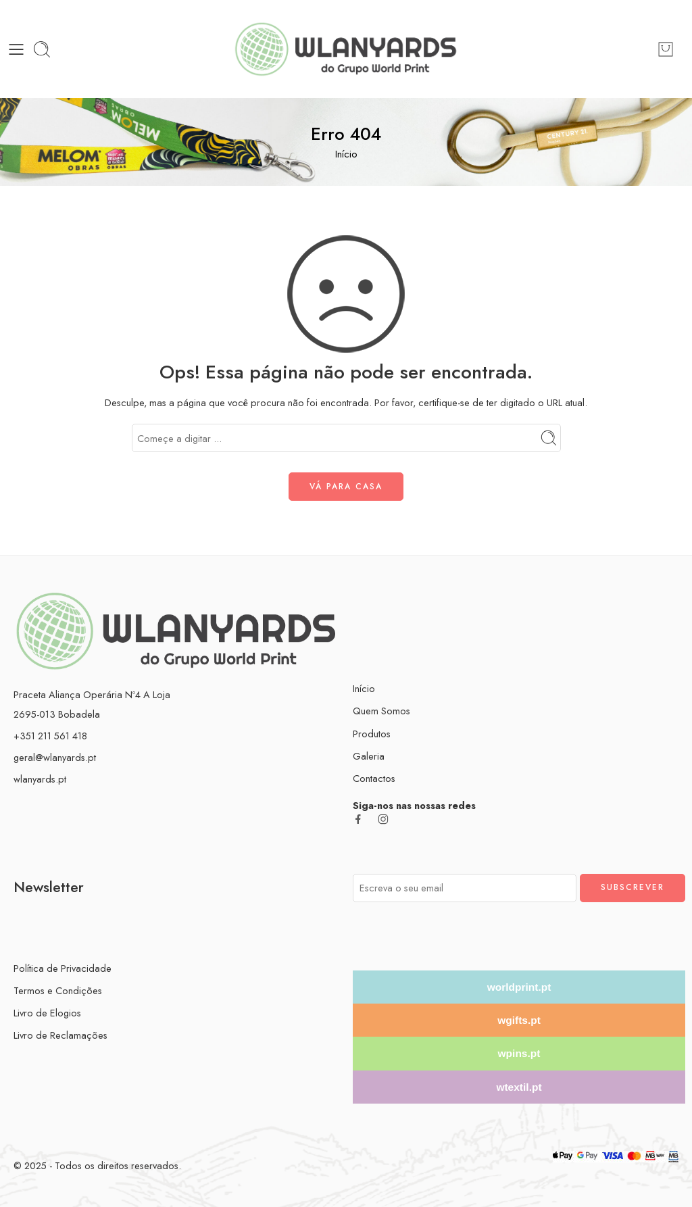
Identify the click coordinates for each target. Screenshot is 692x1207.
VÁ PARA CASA (346, 487)
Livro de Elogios (47, 1013)
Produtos (372, 733)
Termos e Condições (58, 990)
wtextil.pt (518, 1087)
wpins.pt (519, 1053)
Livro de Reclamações (60, 1035)
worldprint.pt (519, 987)
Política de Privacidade (63, 968)
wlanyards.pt (40, 779)
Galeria (369, 756)
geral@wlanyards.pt (55, 757)
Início (346, 154)
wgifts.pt (519, 1020)
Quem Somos (381, 711)
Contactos (374, 778)
